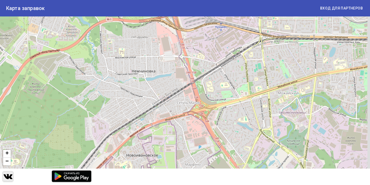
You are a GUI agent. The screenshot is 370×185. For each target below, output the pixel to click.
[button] (7, 154)
